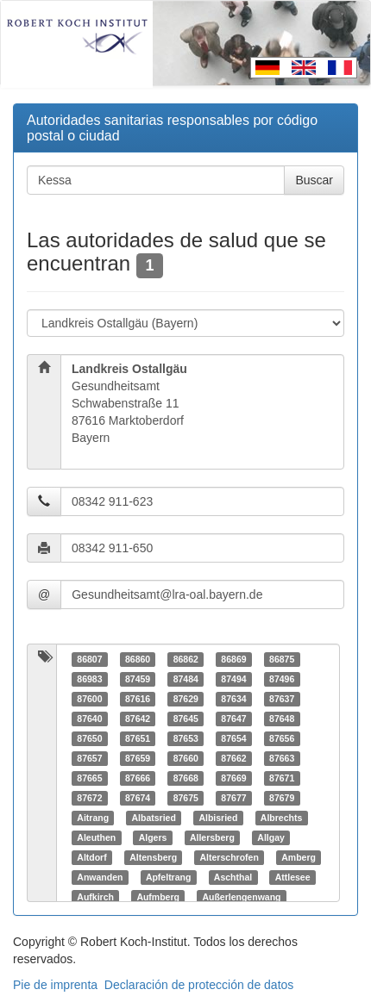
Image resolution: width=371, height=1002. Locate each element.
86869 (233, 659)
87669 (233, 778)
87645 (185, 718)
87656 (281, 738)
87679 (281, 798)
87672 (89, 798)
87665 (89, 778)
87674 (137, 798)
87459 (137, 679)
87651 (137, 738)
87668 (185, 778)
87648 (281, 718)
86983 (89, 679)
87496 (281, 679)
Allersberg (212, 837)
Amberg (298, 857)
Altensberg (153, 857)
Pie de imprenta (55, 985)
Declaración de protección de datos (198, 985)
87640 (89, 718)
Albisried (217, 817)
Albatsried (154, 817)
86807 (89, 659)
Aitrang (93, 817)
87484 (185, 679)
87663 (281, 758)
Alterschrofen (229, 857)
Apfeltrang (169, 877)
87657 (89, 758)
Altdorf (91, 857)
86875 (281, 659)
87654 (233, 738)
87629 (185, 699)
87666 (137, 778)
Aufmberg (157, 897)
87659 (137, 758)
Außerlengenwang (241, 897)
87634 (233, 699)
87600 (89, 699)
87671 (281, 778)
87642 (137, 718)
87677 (233, 798)
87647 (233, 718)
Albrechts (281, 817)
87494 (233, 679)
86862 (185, 659)
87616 (137, 699)
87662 (233, 758)
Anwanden (100, 877)
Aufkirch (95, 897)
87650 (89, 738)
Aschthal (233, 877)
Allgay (271, 837)
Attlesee (293, 877)
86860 (137, 659)
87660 (185, 758)
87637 (281, 699)
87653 (185, 738)
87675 (185, 798)
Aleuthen (96, 837)
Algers (153, 837)
